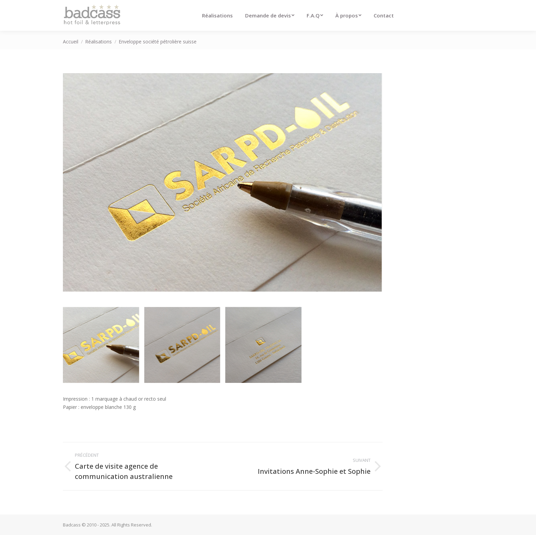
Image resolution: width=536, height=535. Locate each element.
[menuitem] (217, 15)
